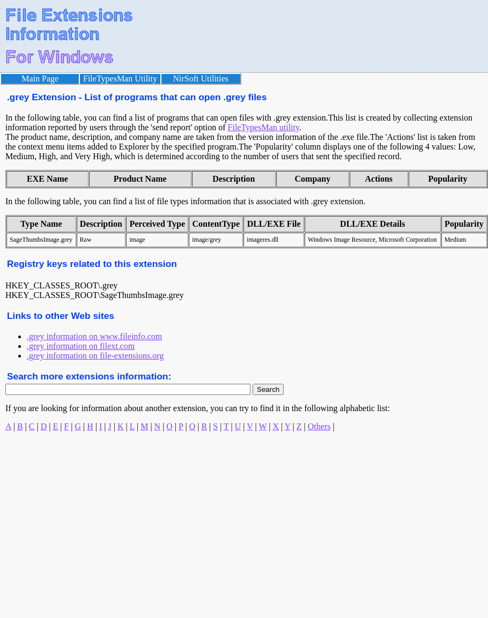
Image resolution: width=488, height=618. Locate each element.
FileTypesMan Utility (120, 78)
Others (319, 426)
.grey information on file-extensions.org (95, 355)
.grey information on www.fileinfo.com (94, 336)
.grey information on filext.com (81, 346)
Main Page (39, 78)
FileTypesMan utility (263, 127)
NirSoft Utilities (201, 78)
